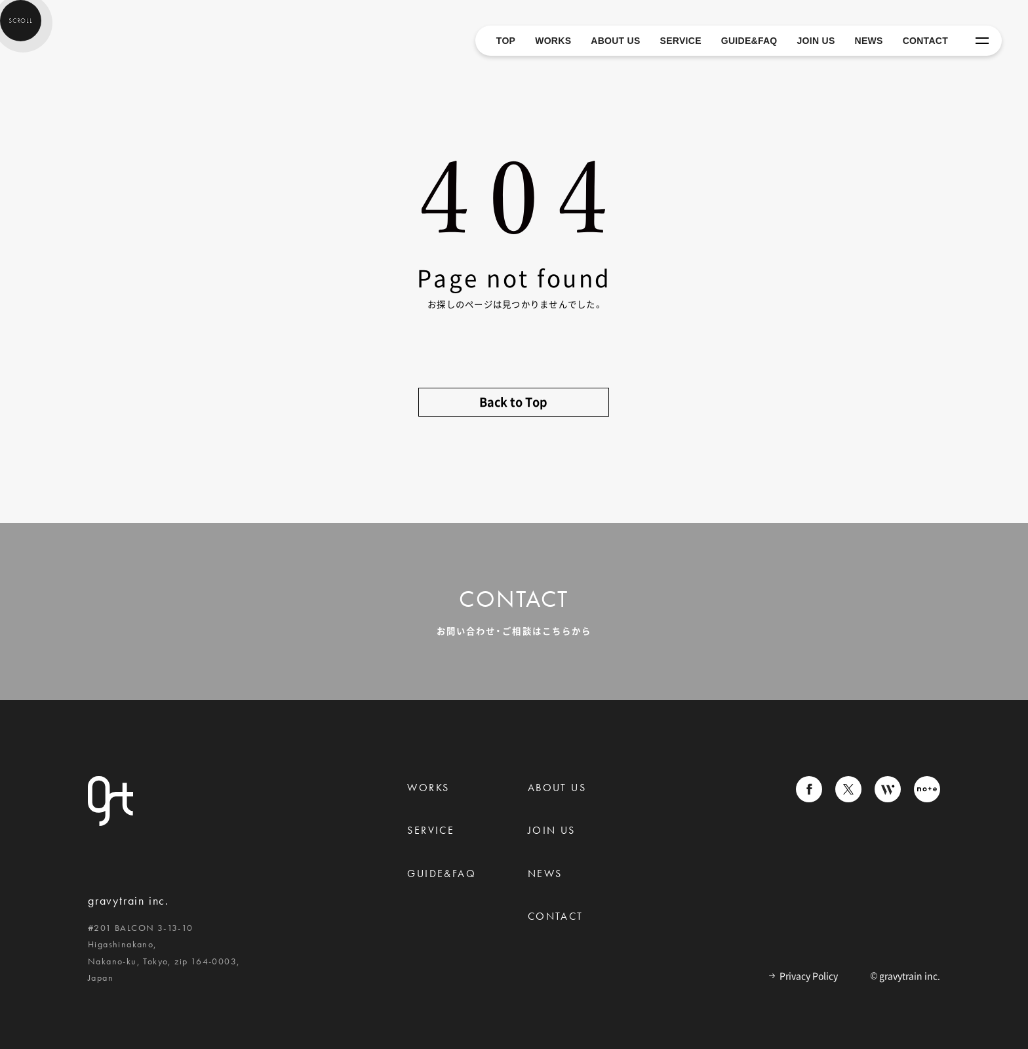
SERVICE (681, 40)
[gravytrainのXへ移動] (848, 792)
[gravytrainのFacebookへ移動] (809, 792)
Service (430, 830)
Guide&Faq (441, 873)
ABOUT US (615, 40)
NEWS (869, 40)
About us (557, 787)
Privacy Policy (803, 976)
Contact (555, 916)
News (545, 873)
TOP (505, 40)
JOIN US (816, 40)
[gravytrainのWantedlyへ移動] (888, 792)
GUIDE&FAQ (749, 40)
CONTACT (925, 40)
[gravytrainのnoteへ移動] (927, 792)
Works (428, 787)
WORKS (553, 40)
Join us (552, 830)
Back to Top (513, 402)
